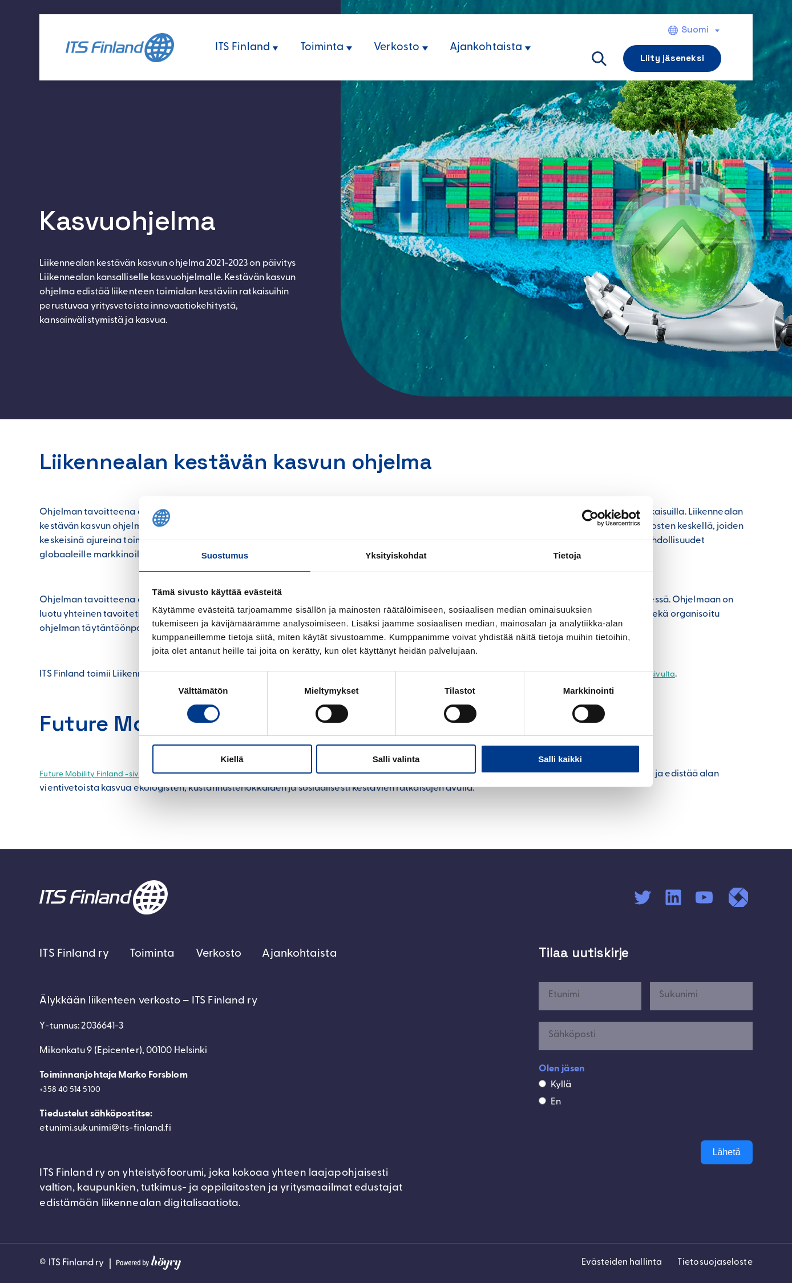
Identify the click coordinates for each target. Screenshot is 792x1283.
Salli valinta (396, 759)
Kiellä (231, 759)
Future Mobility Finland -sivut (101, 774)
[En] (542, 1100)
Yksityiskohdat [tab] (395, 555)
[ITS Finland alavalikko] (275, 48)
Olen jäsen (562, 1069)
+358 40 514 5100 (73, 1091)
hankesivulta (677, 674)
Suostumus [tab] (225, 555)
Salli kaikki (560, 759)
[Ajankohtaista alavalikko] (528, 48)
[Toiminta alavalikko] (349, 48)
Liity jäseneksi (672, 57)
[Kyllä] (542, 1083)
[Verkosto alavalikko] (425, 48)
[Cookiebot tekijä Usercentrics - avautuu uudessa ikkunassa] (590, 517)
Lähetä (727, 1152)
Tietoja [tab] (567, 555)
